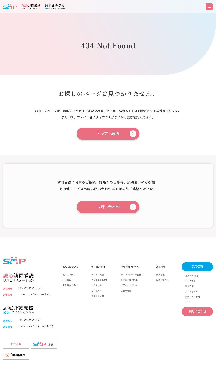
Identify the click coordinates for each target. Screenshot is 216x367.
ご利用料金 (96, 285)
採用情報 (197, 266)
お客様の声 (96, 290)
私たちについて (70, 266)
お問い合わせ (108, 207)
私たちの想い (69, 274)
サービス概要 (97, 274)
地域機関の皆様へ (130, 266)
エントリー (190, 302)
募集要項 (189, 286)
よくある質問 (97, 295)
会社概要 (67, 279)
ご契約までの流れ (129, 285)
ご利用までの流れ (99, 279)
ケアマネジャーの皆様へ (132, 274)
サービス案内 (98, 266)
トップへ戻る (108, 133)
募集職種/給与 (191, 275)
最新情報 (160, 266)
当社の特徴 (190, 280)
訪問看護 (160, 274)
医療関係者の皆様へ (130, 279)
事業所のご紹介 (70, 285)
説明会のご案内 (192, 296)
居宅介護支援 (162, 279)
